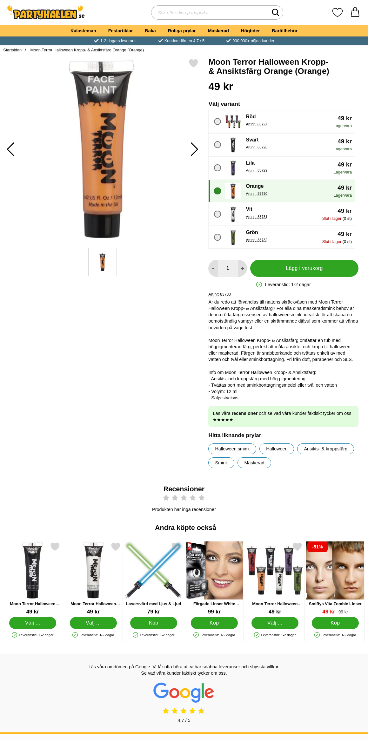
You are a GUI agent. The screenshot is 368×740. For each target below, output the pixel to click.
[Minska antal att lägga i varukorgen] (212, 268)
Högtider (250, 30)
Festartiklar (120, 30)
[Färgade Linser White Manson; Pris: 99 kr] (214, 578)
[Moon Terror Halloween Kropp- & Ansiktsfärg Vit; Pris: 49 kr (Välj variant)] (93, 578)
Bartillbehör (285, 30)
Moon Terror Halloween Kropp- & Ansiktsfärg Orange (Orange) (86, 50)
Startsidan (12, 50)
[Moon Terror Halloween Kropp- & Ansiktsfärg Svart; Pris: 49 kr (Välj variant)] (32, 578)
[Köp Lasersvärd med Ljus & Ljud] (153, 623)
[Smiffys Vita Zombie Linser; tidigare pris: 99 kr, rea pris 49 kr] (335, 578)
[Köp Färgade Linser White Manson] (214, 623)
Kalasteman (83, 30)
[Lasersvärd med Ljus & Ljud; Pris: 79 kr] (153, 578)
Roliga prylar (182, 30)
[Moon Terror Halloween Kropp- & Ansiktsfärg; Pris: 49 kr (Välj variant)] (274, 578)
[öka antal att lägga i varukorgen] (242, 268)
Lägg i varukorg (304, 268)
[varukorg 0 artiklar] (355, 12)
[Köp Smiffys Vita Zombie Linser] (335, 623)
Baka (150, 30)
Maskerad (218, 30)
